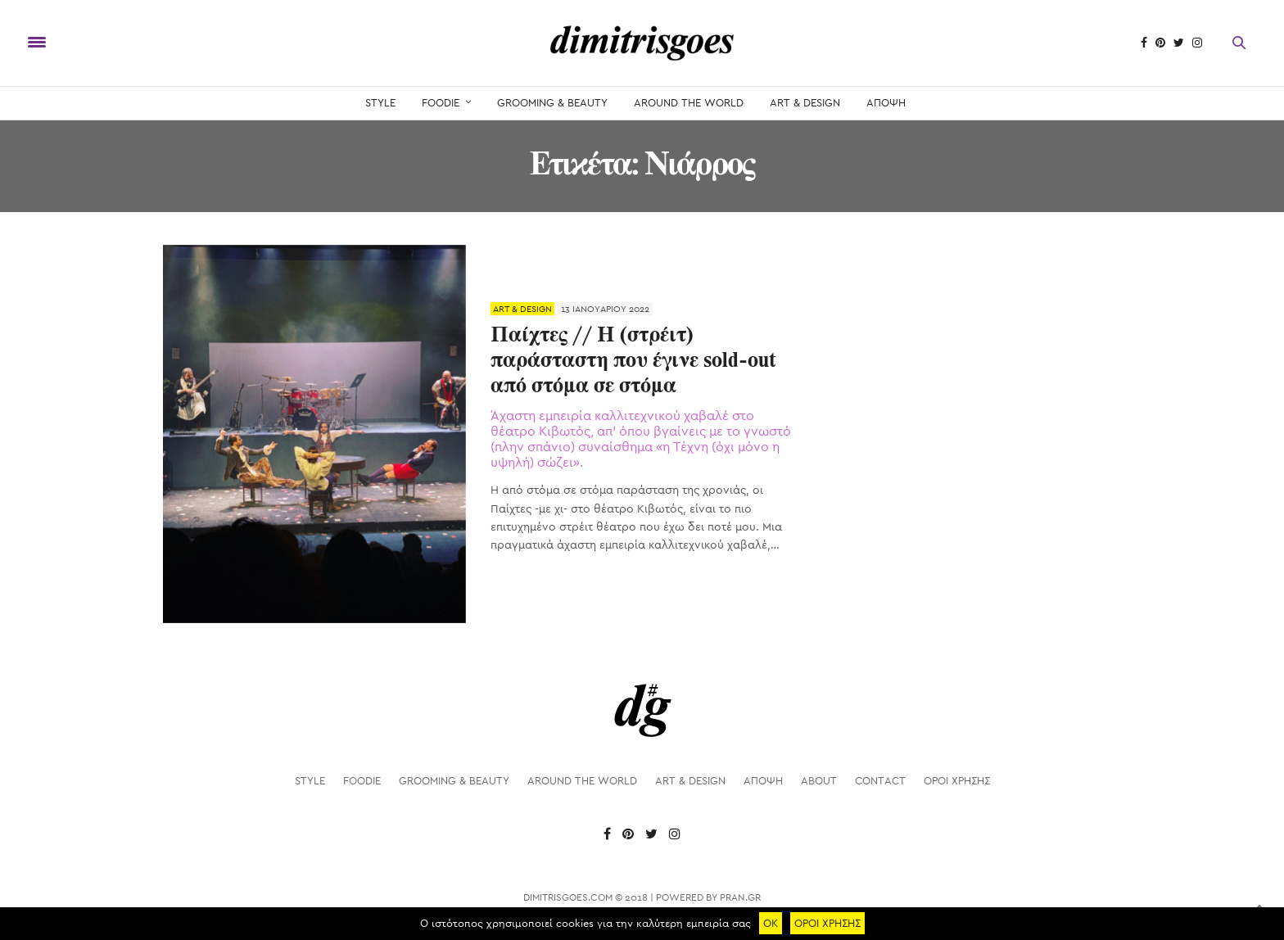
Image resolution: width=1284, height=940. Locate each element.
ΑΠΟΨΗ (886, 103)
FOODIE (440, 103)
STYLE (380, 103)
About (819, 781)
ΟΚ (770, 923)
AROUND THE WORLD (689, 103)
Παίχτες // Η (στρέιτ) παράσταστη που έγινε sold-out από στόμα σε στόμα (633, 361)
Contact (880, 781)
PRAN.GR (740, 897)
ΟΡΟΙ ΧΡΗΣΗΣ (957, 781)
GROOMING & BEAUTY (552, 103)
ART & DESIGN (805, 103)
